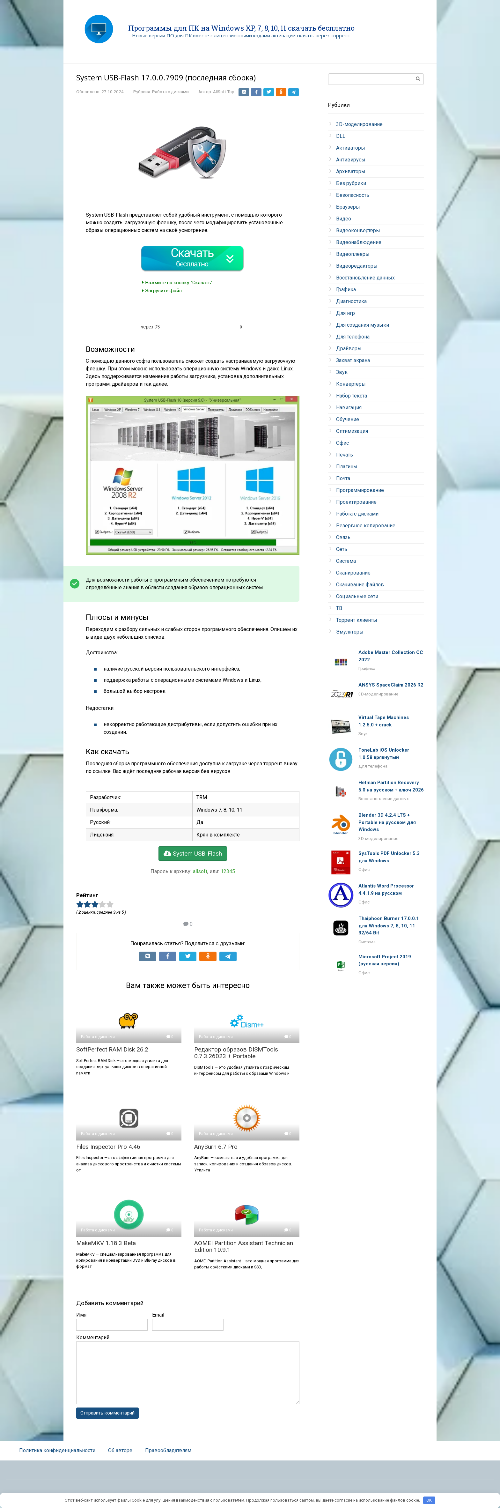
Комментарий (92, 1345)
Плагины (346, 467)
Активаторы (350, 148)
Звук (342, 372)
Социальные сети (357, 596)
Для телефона (353, 337)
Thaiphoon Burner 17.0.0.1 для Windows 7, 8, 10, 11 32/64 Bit (388, 926)
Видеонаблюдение (358, 242)
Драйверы (349, 348)
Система (346, 561)
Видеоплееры (353, 254)
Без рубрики (351, 183)
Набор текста (351, 396)
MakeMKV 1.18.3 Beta (106, 1250)
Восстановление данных (365, 278)
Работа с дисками (170, 91)
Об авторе (120, 1458)
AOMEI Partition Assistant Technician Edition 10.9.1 (243, 1254)
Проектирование (356, 502)
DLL (340, 136)
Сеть (341, 549)
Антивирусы (350, 160)
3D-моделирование (359, 124)
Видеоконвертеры (358, 230)
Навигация (349, 408)
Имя (81, 1322)
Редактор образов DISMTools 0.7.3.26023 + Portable (236, 1060)
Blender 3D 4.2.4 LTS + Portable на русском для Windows (387, 822)
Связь (343, 537)
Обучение (347, 419)
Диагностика (351, 301)
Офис (342, 443)
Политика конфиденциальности (57, 1458)
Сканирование (353, 573)
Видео (343, 219)
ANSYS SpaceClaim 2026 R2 (390, 685)
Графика (346, 289)
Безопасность (352, 195)
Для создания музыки (362, 325)
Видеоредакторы (357, 266)
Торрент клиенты (356, 620)
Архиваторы (350, 171)
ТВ (339, 608)
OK (429, 1500)
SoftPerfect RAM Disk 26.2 (112, 1056)
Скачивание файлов (360, 585)
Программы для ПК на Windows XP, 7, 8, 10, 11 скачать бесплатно (241, 28)
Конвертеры (351, 384)
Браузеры (348, 207)
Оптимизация (352, 431)
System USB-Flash (193, 861)
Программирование (360, 490)
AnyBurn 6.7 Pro (216, 1154)
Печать (344, 455)
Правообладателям (168, 1458)
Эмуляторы (350, 632)
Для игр (345, 313)
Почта (343, 478)
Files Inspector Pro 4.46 (108, 1154)
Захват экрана (353, 360)
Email (158, 1322)
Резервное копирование (365, 526)
